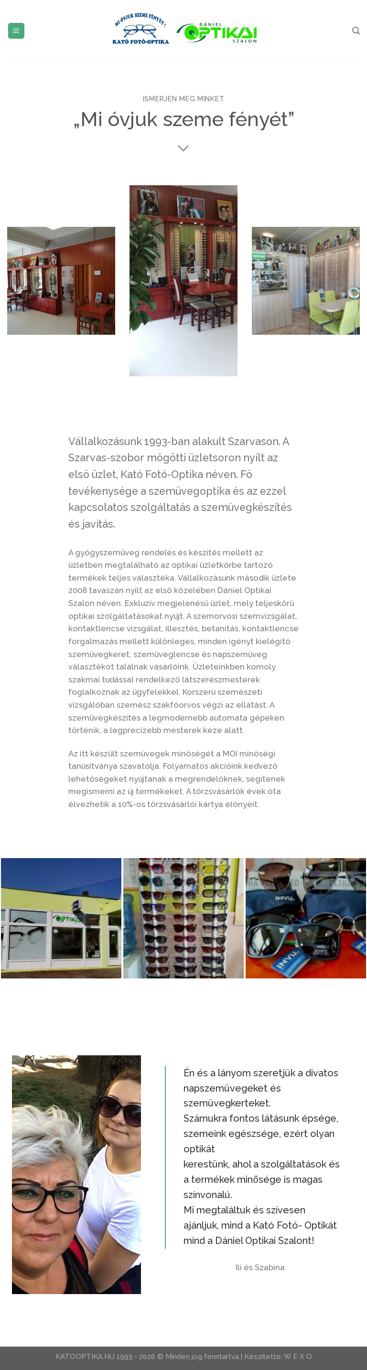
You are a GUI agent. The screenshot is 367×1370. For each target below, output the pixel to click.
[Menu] (16, 31)
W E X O (298, 1356)
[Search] (356, 30)
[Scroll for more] (183, 149)
